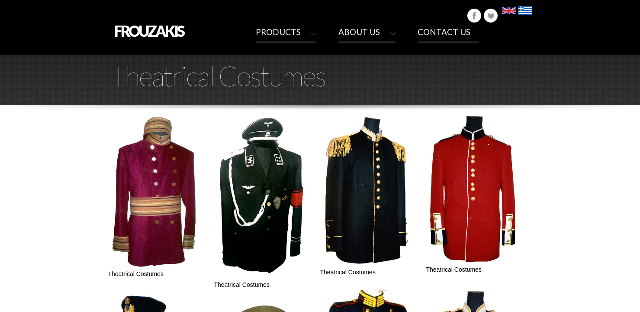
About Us (359, 32)
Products (278, 32)
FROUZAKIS (148, 31)
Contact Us (444, 32)
